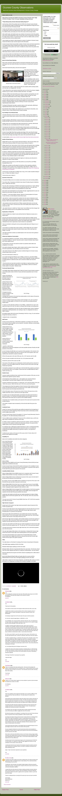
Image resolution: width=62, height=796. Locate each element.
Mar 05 (47, 167)
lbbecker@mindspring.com (48, 60)
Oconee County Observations (18, 7)
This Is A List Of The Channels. (49, 86)
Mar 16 (47, 148)
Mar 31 (47, 117)
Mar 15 (47, 150)
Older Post (37, 789)
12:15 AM (7, 674)
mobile (45, 35)
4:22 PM (6, 685)
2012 (45, 194)
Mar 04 (47, 169)
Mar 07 (47, 164)
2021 (45, 99)
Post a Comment (7, 784)
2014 (45, 190)
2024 (45, 94)
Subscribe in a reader (47, 68)
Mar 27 (47, 124)
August (46, 107)
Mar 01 (47, 174)
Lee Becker (7, 602)
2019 (45, 182)
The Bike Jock (8, 757)
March (46, 116)
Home (21, 789)
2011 (45, 195)
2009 (45, 199)
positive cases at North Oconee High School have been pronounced (24, 137)
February (47, 176)
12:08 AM (7, 661)
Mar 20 (47, 136)
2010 (45, 197)
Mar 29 (47, 121)
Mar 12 (47, 155)
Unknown (7, 591)
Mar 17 (47, 147)
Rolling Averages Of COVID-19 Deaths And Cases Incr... (52, 140)
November (47, 102)
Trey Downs (7, 665)
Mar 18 (47, 145)
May (46, 112)
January (46, 178)
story (57, 277)
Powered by (51, 54)
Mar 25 (47, 127)
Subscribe (51, 50)
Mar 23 (47, 131)
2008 (45, 200)
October (46, 104)
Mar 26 (47, 126)
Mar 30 (47, 119)
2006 (45, 204)
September (47, 106)
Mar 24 (47, 129)
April (46, 114)
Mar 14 (47, 152)
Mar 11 (47, 157)
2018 (45, 183)
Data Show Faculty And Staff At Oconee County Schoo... (52, 143)
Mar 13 (47, 154)
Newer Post (5, 789)
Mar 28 (47, 122)
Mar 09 (47, 160)
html (45, 32)
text (45, 33)
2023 (45, 96)
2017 (45, 185)
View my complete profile (47, 218)
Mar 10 (47, 159)
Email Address (50, 26)
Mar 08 (47, 162)
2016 (45, 187)
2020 (45, 180)
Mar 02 (47, 172)
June (46, 111)
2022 (45, 97)
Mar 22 (47, 133)
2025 (45, 92)
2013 (45, 192)
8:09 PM (6, 598)
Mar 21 (47, 134)
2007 (45, 202)
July (46, 109)
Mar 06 (47, 166)
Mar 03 (47, 171)
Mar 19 (47, 138)
